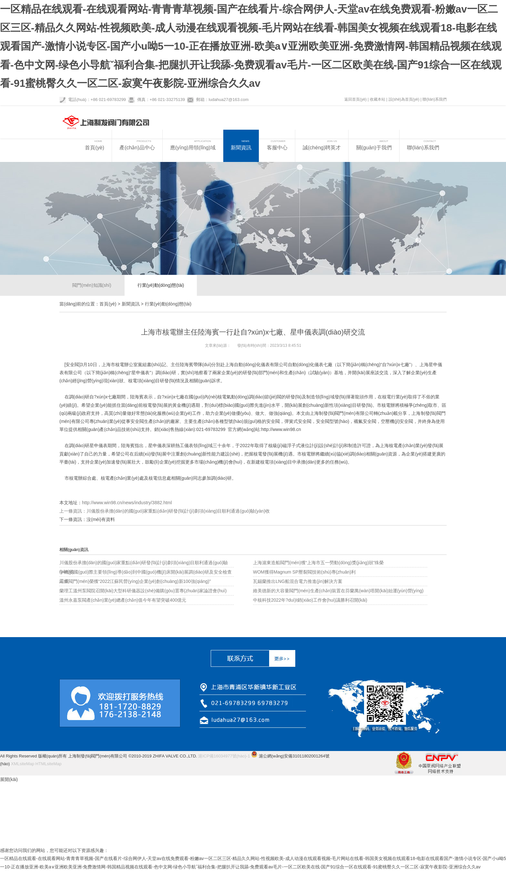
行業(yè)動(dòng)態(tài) (160, 285)
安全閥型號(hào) (332, 421)
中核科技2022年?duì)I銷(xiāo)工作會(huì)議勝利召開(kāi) (310, 600)
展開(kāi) (9, 779)
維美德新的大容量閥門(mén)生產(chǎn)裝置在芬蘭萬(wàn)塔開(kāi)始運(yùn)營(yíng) (338, 590)
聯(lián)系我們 (434, 99)
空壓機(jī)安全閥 (397, 421)
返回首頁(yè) (355, 99)
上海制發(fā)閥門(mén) (333, 413)
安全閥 (72, 364)
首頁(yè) (107, 303)
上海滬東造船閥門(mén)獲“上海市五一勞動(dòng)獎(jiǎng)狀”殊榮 (318, 562)
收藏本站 (377, 99)
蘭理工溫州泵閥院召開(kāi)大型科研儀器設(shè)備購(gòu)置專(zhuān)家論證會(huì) (143, 590)
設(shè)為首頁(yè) (404, 99)
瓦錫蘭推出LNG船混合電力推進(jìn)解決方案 (297, 581)
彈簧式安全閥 (297, 421)
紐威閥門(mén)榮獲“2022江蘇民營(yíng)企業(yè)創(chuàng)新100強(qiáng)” (135, 581)
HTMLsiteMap (48, 763)
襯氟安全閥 (365, 421)
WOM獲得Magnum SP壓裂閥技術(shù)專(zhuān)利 (304, 572)
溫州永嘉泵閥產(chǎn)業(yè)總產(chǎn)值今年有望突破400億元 (122, 600)
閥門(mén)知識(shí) (91, 285)
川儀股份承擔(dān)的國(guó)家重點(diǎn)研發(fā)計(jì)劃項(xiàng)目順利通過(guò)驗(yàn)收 (178, 511)
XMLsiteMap (22, 763)
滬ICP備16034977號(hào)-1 (224, 756)
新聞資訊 (131, 303)
